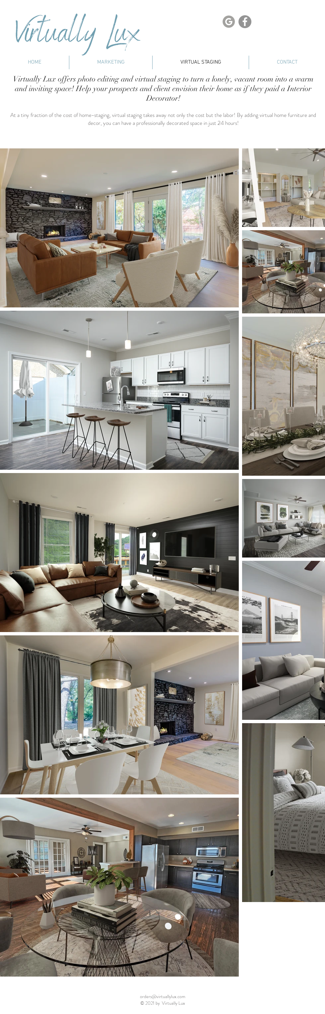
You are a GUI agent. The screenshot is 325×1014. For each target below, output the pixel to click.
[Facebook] (244, 21)
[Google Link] (228, 21)
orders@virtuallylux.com (162, 996)
